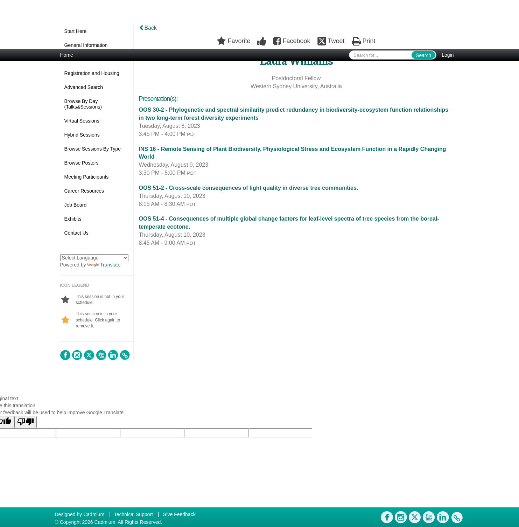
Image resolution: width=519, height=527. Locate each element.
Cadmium (93, 514)
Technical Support (133, 514)
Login (448, 55)
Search (423, 55)
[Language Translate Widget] (94, 257)
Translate (103, 265)
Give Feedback (178, 514)
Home (66, 55)
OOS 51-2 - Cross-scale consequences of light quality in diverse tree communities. (248, 188)
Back (148, 28)
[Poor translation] (25, 422)
